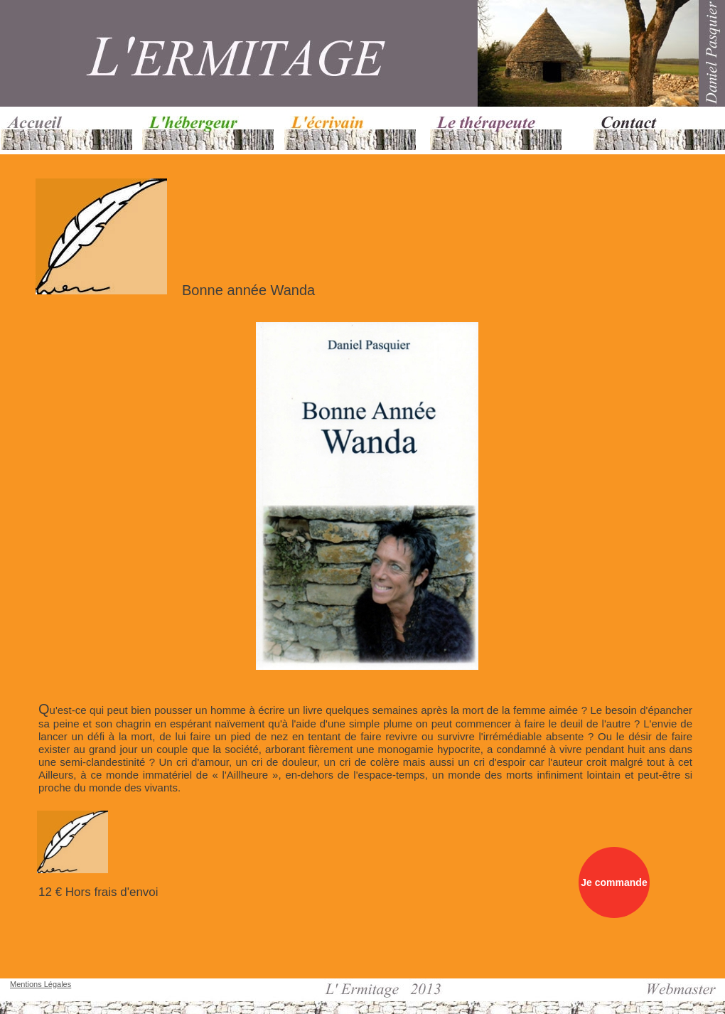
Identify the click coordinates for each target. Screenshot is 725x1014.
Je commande (614, 882)
